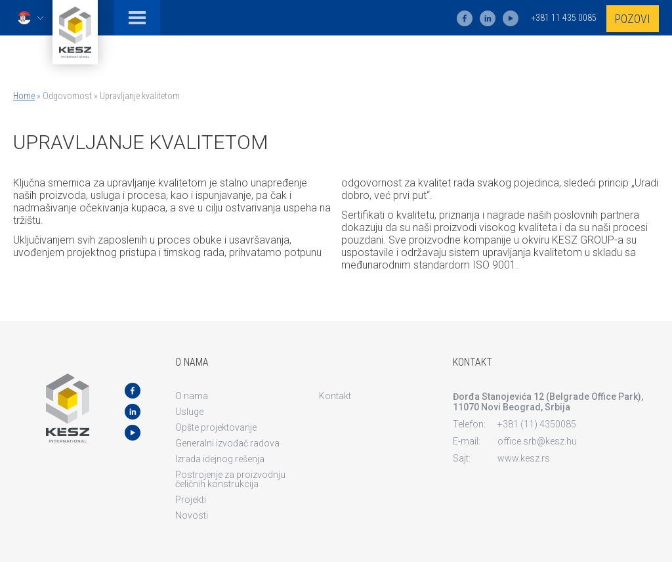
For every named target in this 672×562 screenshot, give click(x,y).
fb (464, 18)
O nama (191, 395)
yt (510, 18)
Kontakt (335, 395)
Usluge (189, 411)
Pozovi (632, 19)
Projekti (190, 499)
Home (24, 96)
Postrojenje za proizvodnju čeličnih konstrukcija (230, 479)
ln (487, 18)
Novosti (191, 515)
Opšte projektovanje (216, 427)
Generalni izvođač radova (227, 443)
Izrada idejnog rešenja (219, 459)
